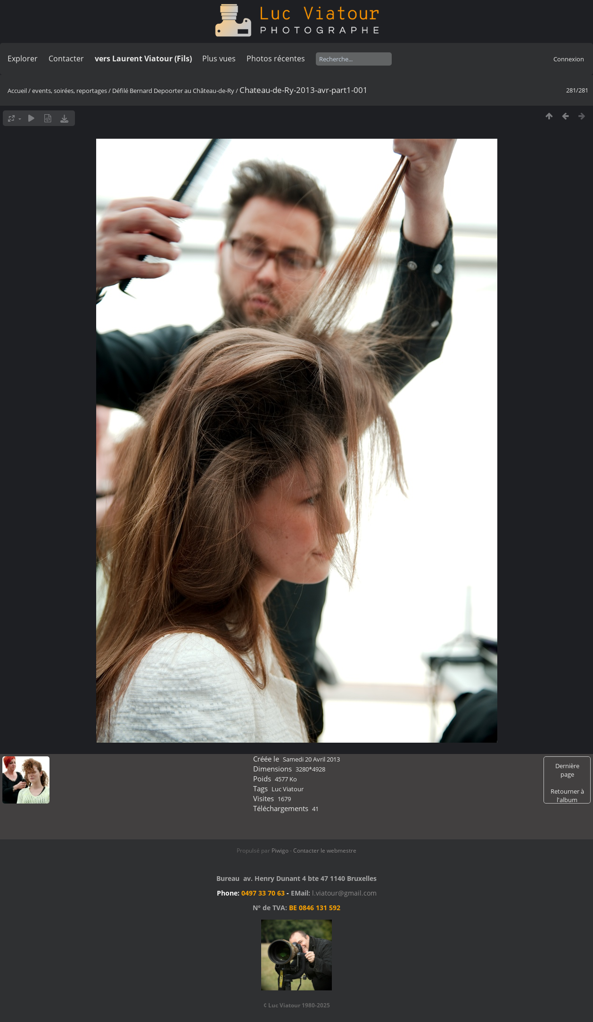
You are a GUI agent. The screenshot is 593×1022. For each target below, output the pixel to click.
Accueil (17, 90)
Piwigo (280, 850)
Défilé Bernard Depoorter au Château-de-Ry (173, 90)
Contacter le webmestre (324, 850)
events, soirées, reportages (70, 90)
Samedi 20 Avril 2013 (311, 759)
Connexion (568, 59)
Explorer (23, 58)
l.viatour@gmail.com (344, 892)
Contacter (66, 58)
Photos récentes (276, 58)
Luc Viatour (288, 789)
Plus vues (219, 58)
